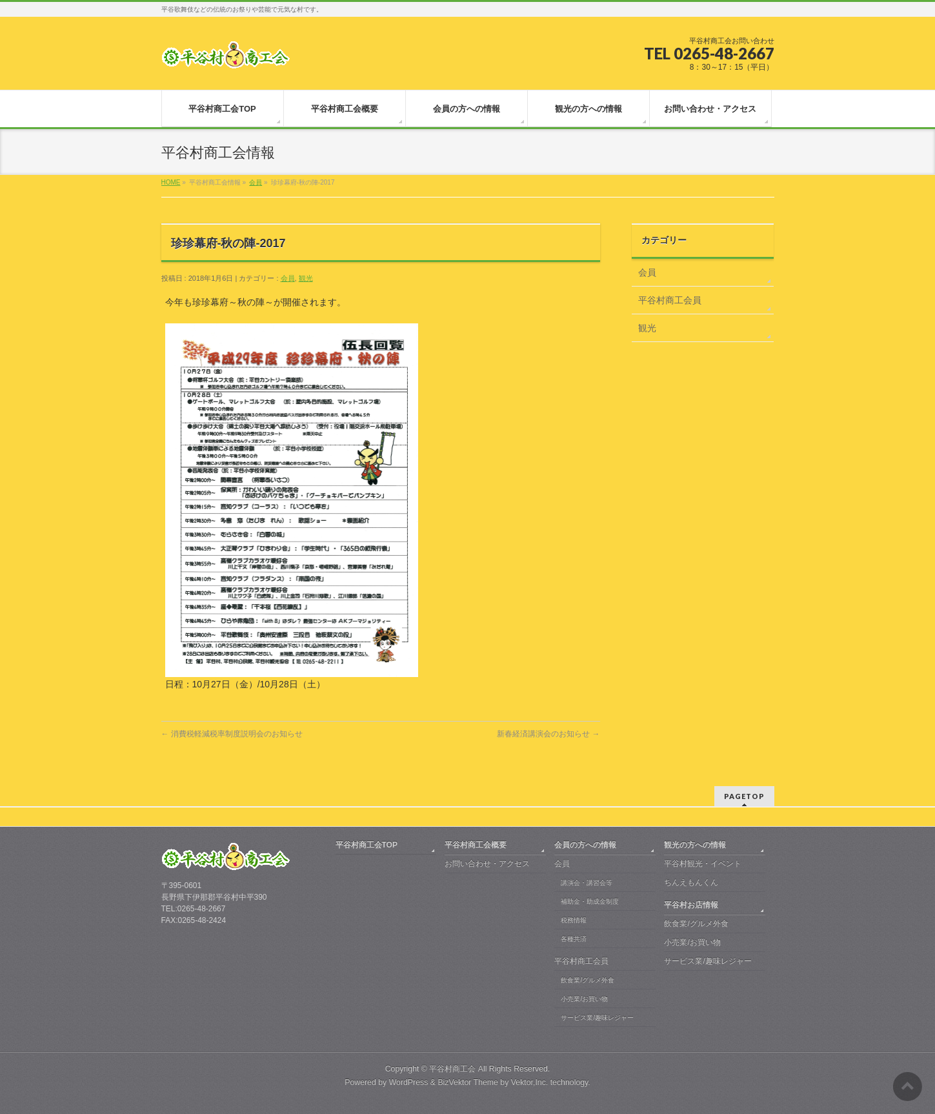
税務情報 (574, 918)
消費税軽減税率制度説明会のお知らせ (232, 733)
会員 (255, 182)
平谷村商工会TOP (366, 843)
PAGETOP (744, 795)
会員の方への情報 (585, 843)
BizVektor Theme (467, 1081)
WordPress (408, 1081)
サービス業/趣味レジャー (597, 1016)
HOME (171, 182)
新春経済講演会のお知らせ (548, 733)
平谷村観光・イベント (702, 862)
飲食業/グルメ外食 (587, 978)
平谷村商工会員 (669, 300)
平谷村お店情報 (691, 903)
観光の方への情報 (695, 843)
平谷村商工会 (452, 1067)
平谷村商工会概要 (476, 843)
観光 (306, 278)
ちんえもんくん (691, 881)
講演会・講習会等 (586, 881)
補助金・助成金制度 (590, 900)
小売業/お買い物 (584, 997)
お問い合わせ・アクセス (487, 862)
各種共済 (574, 937)
